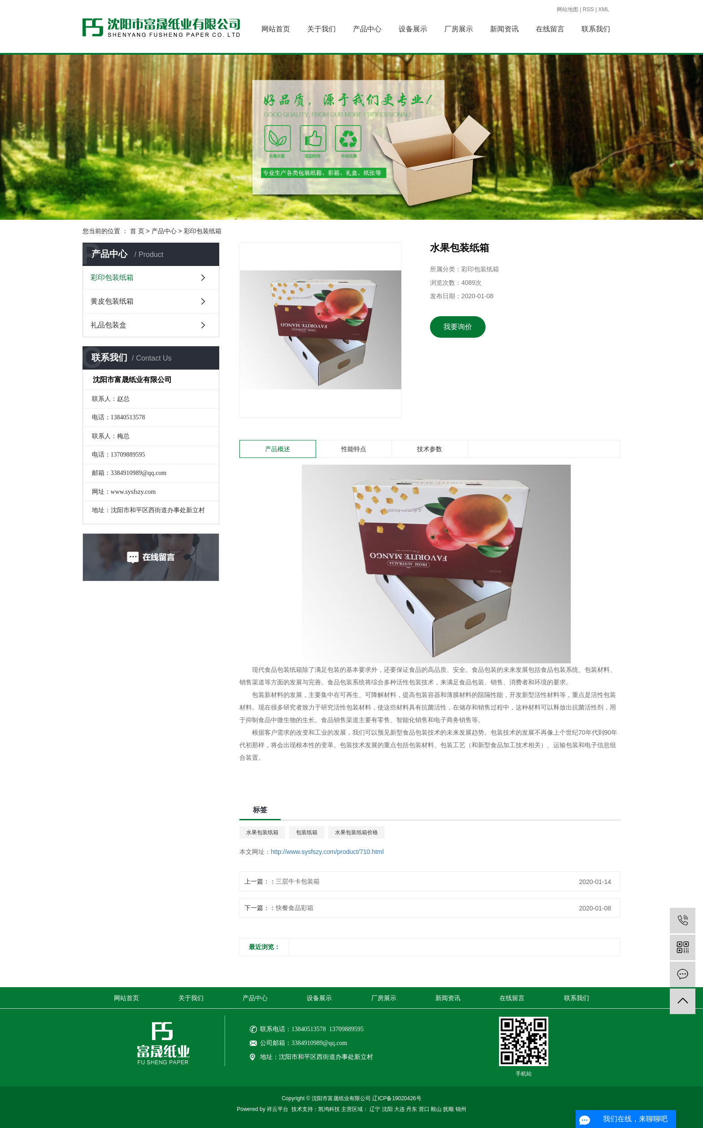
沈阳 (387, 1109)
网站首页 (275, 29)
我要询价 (457, 327)
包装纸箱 (306, 832)
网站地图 (567, 9)
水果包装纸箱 (262, 832)
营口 (424, 1109)
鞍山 (436, 1109)
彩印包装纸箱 (202, 231)
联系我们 (595, 29)
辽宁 (374, 1109)
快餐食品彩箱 (294, 907)
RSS (588, 9)
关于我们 (321, 29)
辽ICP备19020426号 (396, 1098)
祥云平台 (277, 1109)
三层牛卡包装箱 (298, 881)
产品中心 (367, 29)
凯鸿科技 (329, 1109)
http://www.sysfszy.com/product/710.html (327, 851)
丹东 (411, 1109)
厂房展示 (458, 29)
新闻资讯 (504, 29)
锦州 (461, 1109)
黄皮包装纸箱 (112, 301)
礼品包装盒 (108, 325)
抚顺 (448, 1109)
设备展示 (413, 29)
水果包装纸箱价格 (356, 832)
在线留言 (550, 29)
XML (603, 9)
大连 (399, 1109)
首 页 (137, 231)
